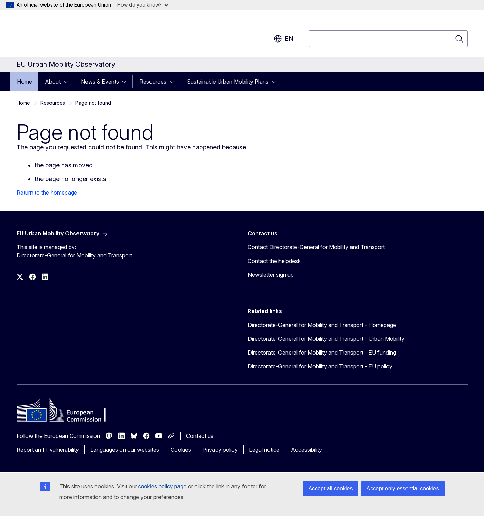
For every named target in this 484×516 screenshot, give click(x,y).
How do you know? (142, 5)
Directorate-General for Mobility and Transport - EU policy (320, 366)
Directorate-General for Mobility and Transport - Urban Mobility (326, 338)
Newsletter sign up (271, 274)
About (53, 81)
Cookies (181, 449)
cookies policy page (162, 486)
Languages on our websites (124, 449)
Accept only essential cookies (403, 488)
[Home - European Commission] (72, 34)
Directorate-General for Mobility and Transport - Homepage (322, 324)
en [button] (283, 39)
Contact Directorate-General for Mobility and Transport (316, 247)
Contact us (199, 435)
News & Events (100, 81)
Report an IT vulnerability (48, 449)
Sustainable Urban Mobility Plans (227, 81)
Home (24, 81)
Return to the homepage (47, 192)
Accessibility (306, 449)
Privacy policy (220, 449)
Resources (152, 81)
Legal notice (264, 449)
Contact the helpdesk (274, 260)
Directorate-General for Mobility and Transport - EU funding (322, 352)
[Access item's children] (68, 81)
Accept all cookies (330, 488)
